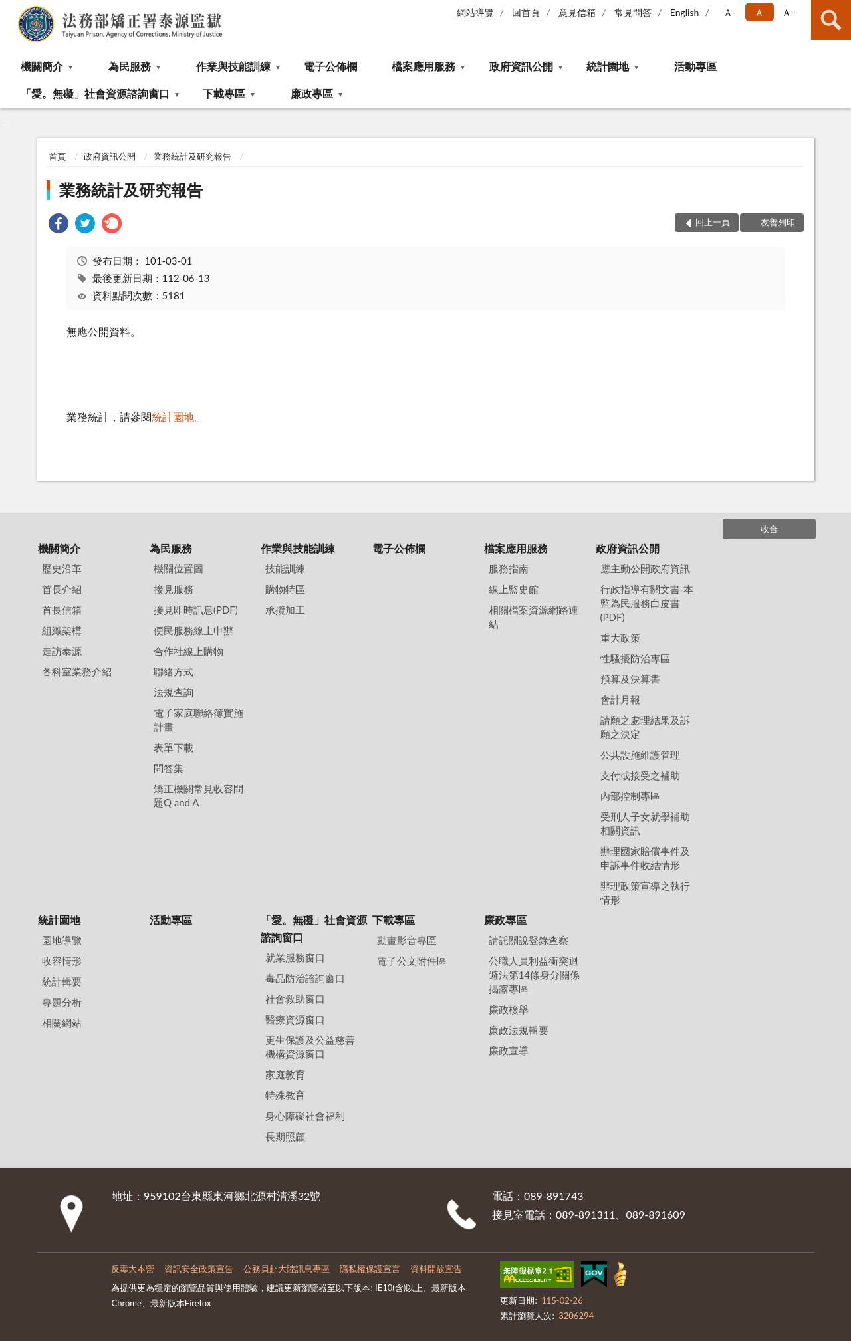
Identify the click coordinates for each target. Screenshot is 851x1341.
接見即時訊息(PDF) (196, 610)
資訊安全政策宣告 (198, 1268)
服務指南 (509, 568)
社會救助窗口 (295, 999)
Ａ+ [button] (789, 12)
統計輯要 (62, 981)
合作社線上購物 (188, 651)
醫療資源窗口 (295, 1019)
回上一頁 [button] (712, 222)
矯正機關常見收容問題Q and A (198, 795)
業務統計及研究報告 (192, 156)
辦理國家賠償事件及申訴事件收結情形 (645, 858)
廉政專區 (312, 93)
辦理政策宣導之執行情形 (645, 893)
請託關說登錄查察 (528, 940)
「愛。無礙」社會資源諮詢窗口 (95, 93)
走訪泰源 (62, 651)
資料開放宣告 (436, 1268)
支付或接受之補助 (640, 775)
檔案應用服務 (423, 66)
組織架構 (62, 630)
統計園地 (607, 66)
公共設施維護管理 (640, 755)
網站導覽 (475, 12)
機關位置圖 (178, 568)
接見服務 (173, 589)
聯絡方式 (173, 671)
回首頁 (526, 12)
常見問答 (633, 12)
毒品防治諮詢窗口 (305, 978)
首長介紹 (62, 589)
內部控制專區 (630, 796)
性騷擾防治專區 (635, 658)
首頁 (57, 156)
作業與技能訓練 (233, 66)
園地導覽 (62, 940)
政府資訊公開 (521, 66)
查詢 (831, 20)
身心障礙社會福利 (305, 1116)
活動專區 (695, 66)
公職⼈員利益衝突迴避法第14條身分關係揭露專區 (534, 975)
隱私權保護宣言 (370, 1268)
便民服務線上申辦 (193, 630)
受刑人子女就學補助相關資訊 (645, 823)
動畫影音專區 (407, 940)
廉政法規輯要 (518, 1030)
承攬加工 (285, 610)
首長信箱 (62, 610)
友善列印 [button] (778, 222)
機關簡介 (42, 66)
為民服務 (129, 66)
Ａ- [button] (729, 12)
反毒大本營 (132, 1268)
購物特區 (285, 589)
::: (10, 10)
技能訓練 (285, 568)
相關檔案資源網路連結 (533, 617)
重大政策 (620, 638)
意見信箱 (577, 12)
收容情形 (62, 961)
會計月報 (620, 699)
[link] (58, 225)
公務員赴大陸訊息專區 (286, 1268)
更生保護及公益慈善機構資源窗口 (310, 1047)
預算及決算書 (630, 679)
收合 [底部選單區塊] (769, 528)
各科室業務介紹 (77, 671)
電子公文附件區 (412, 961)
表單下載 (173, 747)
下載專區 (224, 93)
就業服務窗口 (295, 957)
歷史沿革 (62, 568)
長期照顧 (285, 1136)
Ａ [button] (759, 12)
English (684, 12)
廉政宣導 (509, 1050)
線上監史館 (514, 589)
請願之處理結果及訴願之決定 (645, 727)
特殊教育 (285, 1095)
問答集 (168, 768)
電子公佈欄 (330, 66)
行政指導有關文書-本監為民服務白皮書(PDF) (647, 603)
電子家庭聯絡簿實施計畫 (198, 720)
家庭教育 (285, 1074)
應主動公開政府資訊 (645, 568)
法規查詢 (173, 692)
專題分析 (62, 1002)
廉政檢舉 (509, 1009)
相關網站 (62, 1023)
